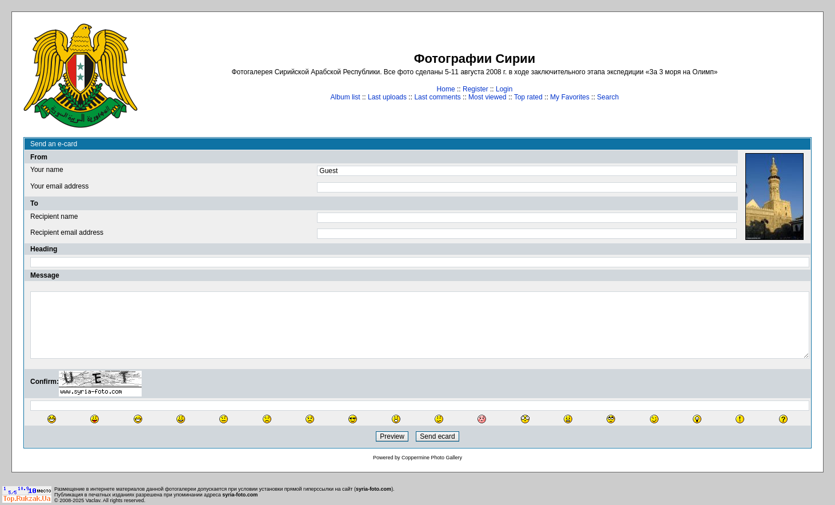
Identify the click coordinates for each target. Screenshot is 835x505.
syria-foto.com (373, 489)
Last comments (437, 97)
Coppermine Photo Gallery (432, 457)
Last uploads (387, 97)
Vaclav (93, 500)
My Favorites (569, 97)
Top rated (528, 97)
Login (504, 89)
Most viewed (487, 97)
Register (475, 89)
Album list (345, 97)
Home (446, 89)
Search (608, 97)
